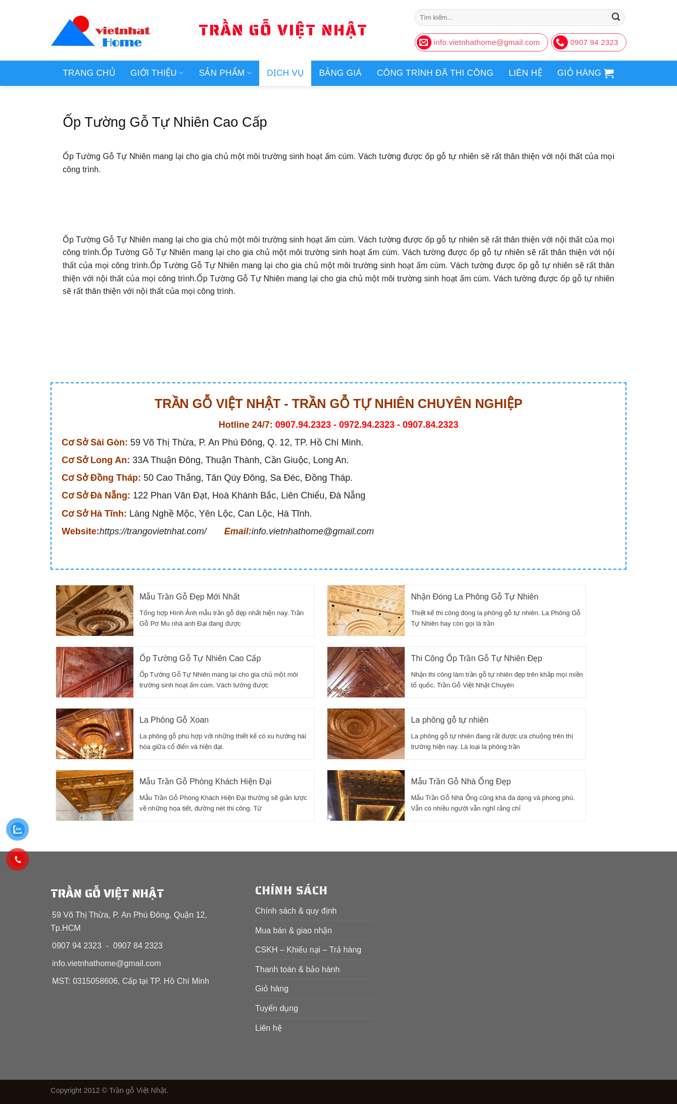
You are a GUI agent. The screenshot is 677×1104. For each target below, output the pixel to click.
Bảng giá (340, 73)
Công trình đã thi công (435, 73)
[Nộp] (615, 17)
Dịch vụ (285, 73)
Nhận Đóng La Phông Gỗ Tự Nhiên (474, 596)
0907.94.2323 (303, 425)
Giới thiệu (157, 73)
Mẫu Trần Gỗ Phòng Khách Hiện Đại (205, 781)
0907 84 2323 (138, 945)
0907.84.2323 (430, 425)
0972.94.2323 (367, 425)
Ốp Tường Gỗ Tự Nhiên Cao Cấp (200, 658)
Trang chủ (89, 73)
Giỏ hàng (271, 988)
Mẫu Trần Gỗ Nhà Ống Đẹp (461, 781)
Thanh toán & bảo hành (297, 969)
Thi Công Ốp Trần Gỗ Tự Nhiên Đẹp (476, 658)
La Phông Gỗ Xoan (174, 720)
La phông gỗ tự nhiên (450, 720)
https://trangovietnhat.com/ (153, 531)
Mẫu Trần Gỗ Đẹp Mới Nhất (189, 596)
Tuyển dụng (276, 1008)
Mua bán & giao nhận (293, 930)
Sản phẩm (225, 73)
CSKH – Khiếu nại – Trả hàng (308, 949)
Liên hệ (525, 73)
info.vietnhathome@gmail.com (313, 531)
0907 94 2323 (77, 945)
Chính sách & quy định (295, 911)
